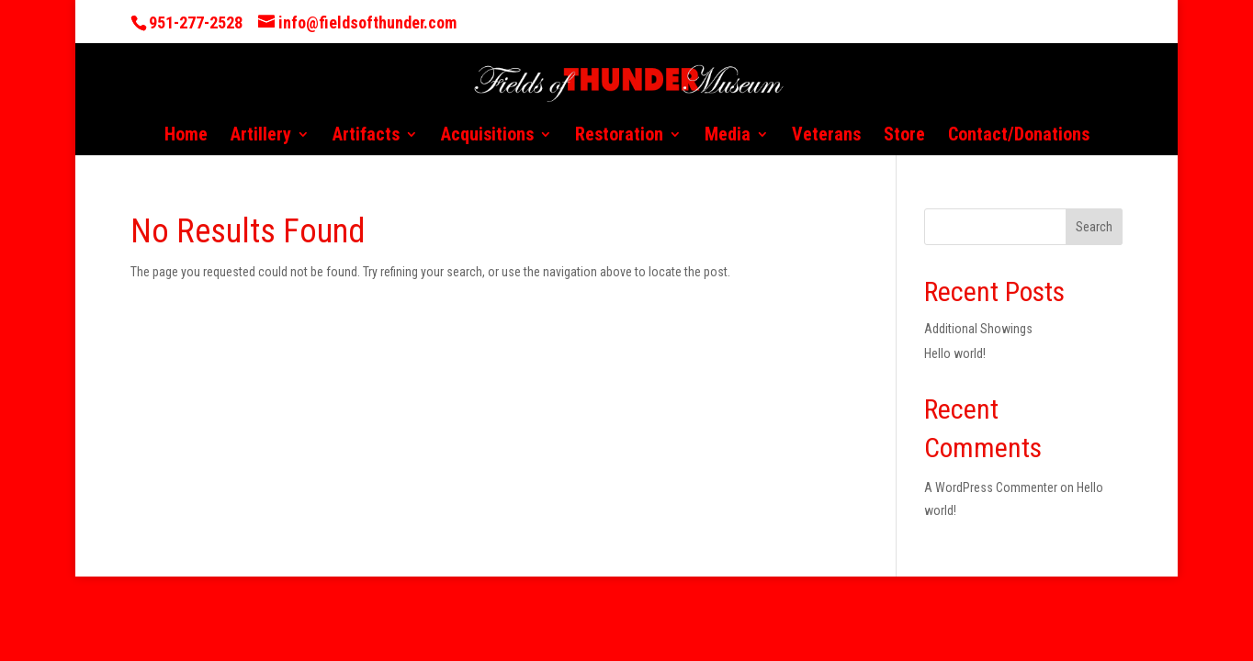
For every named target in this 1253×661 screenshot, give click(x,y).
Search (1094, 226)
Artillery (261, 136)
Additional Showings (978, 328)
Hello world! (955, 353)
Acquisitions (487, 136)
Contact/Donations (1018, 136)
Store (904, 136)
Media (728, 136)
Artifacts (366, 136)
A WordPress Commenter (990, 487)
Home (186, 136)
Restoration (619, 136)
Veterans (826, 136)
